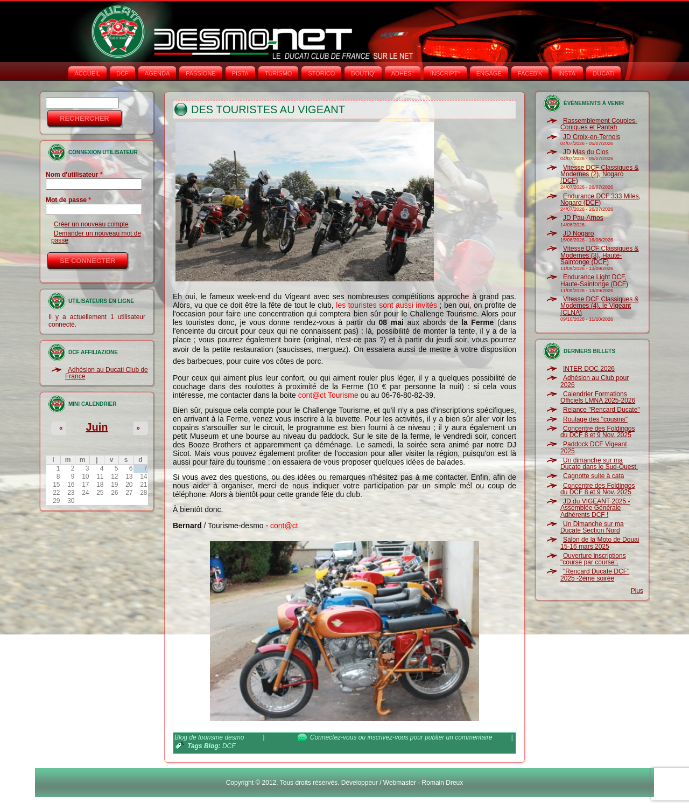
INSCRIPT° (445, 73)
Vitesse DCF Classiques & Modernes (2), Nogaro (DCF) (599, 174)
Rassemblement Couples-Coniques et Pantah (598, 124)
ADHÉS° (402, 73)
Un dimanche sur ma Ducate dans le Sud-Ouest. (599, 464)
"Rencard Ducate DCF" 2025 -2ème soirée (594, 575)
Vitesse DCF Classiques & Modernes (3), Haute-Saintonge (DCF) (599, 255)
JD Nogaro (578, 233)
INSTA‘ (567, 73)
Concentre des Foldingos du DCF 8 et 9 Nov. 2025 (597, 432)
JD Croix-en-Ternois (591, 137)
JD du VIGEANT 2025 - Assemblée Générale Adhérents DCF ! (595, 508)
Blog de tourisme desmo (209, 737)
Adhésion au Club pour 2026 (594, 381)
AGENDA (157, 73)
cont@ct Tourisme (328, 395)
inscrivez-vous (387, 737)
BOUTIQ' (363, 73)
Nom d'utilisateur (74, 174)
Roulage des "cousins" (595, 419)
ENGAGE (489, 73)
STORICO (321, 73)
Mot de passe (68, 200)
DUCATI (603, 73)
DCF (122, 73)
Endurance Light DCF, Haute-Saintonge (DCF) (594, 280)
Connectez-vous (333, 737)
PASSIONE (200, 73)
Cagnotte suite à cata (593, 476)
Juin (97, 427)
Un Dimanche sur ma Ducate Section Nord (592, 527)
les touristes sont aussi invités (386, 305)
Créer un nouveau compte (91, 224)
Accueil (88, 73)
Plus (637, 591)
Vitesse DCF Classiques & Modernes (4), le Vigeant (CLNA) (599, 305)
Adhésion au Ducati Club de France (106, 373)
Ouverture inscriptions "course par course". (593, 559)
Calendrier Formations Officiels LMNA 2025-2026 (597, 397)
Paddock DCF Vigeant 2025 (593, 447)
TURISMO (278, 73)
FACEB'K (530, 73)
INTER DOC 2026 (589, 368)
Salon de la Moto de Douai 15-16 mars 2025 (599, 543)
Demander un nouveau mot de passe (96, 237)
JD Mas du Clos (586, 152)
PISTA (240, 73)
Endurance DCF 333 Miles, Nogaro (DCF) (600, 199)
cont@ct (284, 525)
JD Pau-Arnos (583, 218)
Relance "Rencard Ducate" (601, 409)
